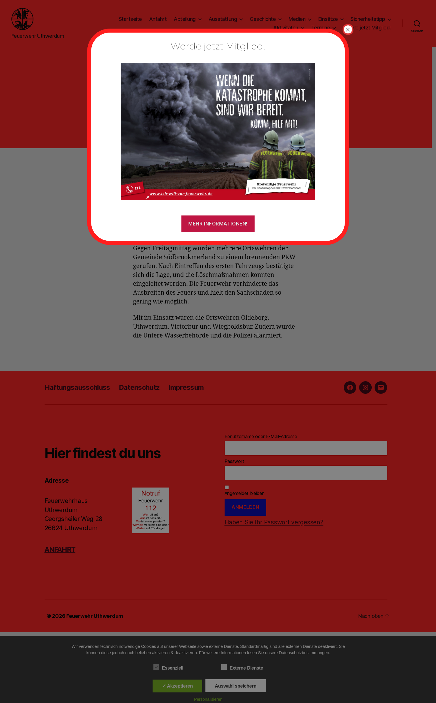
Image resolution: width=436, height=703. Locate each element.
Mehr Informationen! (218, 224)
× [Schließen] (348, 29)
